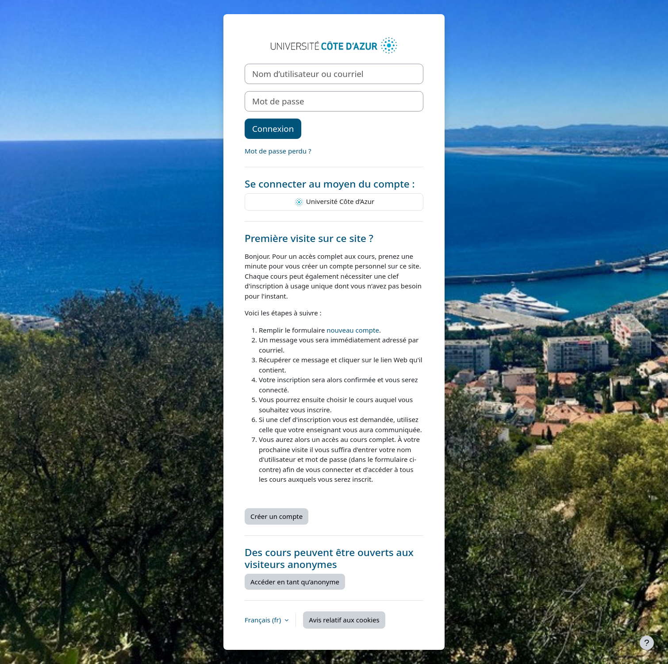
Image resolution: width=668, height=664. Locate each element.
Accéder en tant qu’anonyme (294, 581)
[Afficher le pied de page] (647, 643)
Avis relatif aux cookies (344, 619)
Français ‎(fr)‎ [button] (264, 619)
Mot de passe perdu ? (278, 150)
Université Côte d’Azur (334, 202)
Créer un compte (276, 516)
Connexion (273, 128)
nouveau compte (352, 330)
